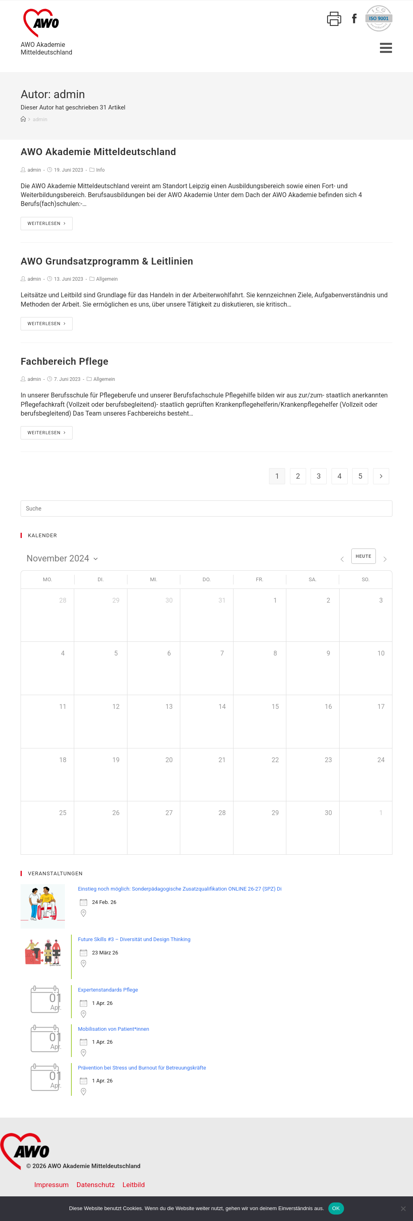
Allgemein (107, 279)
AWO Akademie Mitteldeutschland (98, 152)
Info (100, 170)
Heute (363, 556)
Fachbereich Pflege (64, 361)
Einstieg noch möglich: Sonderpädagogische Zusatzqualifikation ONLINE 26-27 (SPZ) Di (180, 889)
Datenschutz (96, 1185)
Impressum (51, 1185)
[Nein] (403, 1208)
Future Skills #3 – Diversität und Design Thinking (134, 939)
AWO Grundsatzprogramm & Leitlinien (107, 261)
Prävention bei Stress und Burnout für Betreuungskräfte (142, 1068)
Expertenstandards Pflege (108, 990)
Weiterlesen (46, 223)
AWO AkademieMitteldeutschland (46, 30)
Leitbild (134, 1185)
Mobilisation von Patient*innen (113, 1029)
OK (336, 1208)
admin (34, 170)
